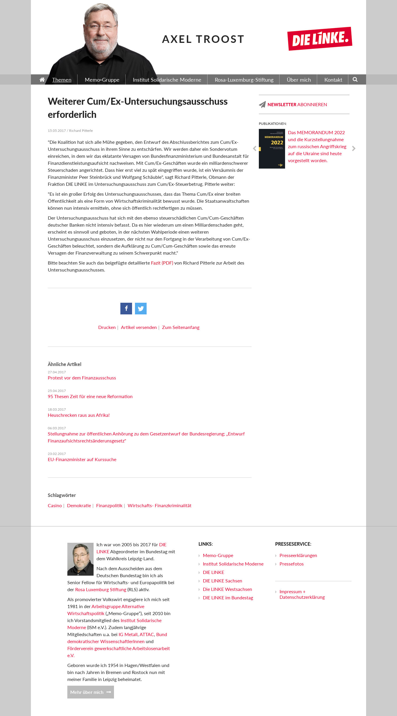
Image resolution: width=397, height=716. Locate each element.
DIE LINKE (213, 572)
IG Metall (128, 634)
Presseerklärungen (298, 555)
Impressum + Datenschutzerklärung (302, 594)
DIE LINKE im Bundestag (228, 597)
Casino (55, 505)
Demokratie (79, 505)
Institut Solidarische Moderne (233, 563)
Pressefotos (292, 563)
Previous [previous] (254, 149)
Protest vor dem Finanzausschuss (82, 377)
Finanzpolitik (109, 505)
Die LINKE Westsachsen (227, 589)
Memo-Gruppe (218, 555)
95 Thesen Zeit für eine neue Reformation (90, 396)
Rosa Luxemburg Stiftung (100, 589)
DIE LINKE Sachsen (222, 580)
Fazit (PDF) (162, 262)
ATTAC (147, 634)
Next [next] (354, 149)
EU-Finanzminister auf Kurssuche (82, 459)
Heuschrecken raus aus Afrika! (79, 415)
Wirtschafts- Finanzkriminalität (160, 505)
